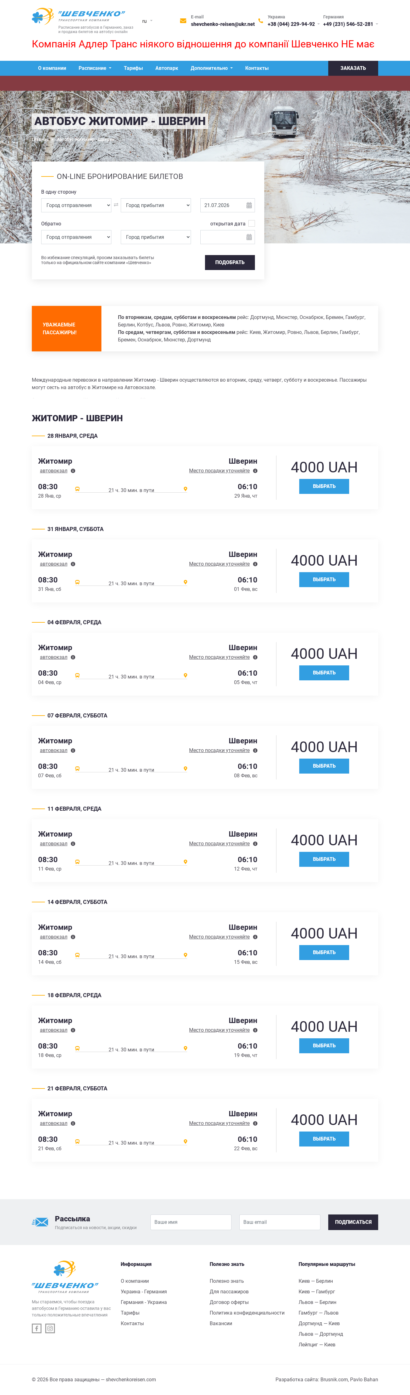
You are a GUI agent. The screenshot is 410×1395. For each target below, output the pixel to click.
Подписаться (353, 1222)
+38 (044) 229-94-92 (292, 24)
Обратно (51, 224)
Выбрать (324, 486)
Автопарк (166, 68)
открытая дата (228, 223)
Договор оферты (229, 1302)
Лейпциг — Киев (317, 1345)
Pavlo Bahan (364, 1380)
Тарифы (133, 68)
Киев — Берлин (316, 1281)
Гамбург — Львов (319, 1313)
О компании (52, 68)
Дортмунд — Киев (319, 1323)
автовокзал (53, 471)
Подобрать (230, 262)
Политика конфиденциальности (247, 1313)
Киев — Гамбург (317, 1292)
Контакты (257, 68)
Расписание (93, 68)
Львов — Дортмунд (321, 1334)
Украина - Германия (144, 1292)
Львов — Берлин (317, 1302)
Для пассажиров (229, 1292)
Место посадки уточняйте (219, 471)
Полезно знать (227, 1281)
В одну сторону (58, 192)
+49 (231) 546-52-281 (348, 24)
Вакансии (221, 1323)
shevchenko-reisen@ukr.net (223, 24)
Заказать (353, 68)
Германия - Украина (144, 1302)
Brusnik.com (334, 1380)
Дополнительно (210, 68)
